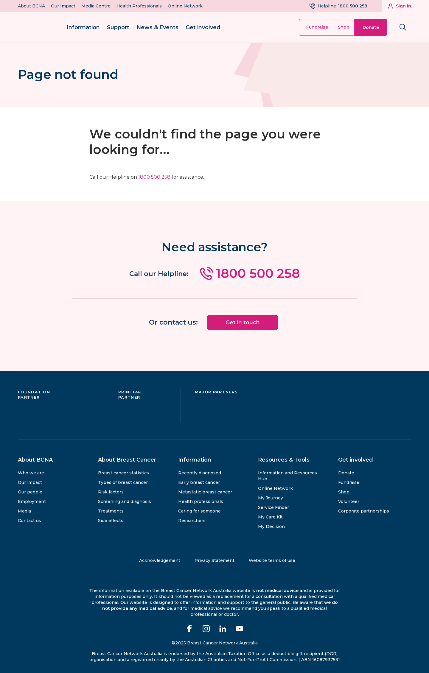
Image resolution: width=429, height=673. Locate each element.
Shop (343, 27)
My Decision (271, 526)
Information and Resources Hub (287, 476)
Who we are (31, 473)
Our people (30, 492)
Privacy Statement (214, 560)
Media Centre (96, 6)
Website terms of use (272, 560)
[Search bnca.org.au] (402, 27)
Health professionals (200, 501)
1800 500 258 (154, 177)
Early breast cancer (199, 482)
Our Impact (63, 6)
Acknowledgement (159, 560)
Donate (371, 27)
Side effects (110, 520)
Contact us (29, 520)
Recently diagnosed (199, 473)
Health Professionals (139, 6)
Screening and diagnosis (124, 501)
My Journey (270, 498)
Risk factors (111, 492)
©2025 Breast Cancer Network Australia (215, 643)
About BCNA (31, 6)
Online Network (185, 6)
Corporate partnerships (363, 511)
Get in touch (243, 322)
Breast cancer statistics (123, 473)
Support (118, 27)
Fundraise (317, 27)
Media (24, 511)
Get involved (203, 27)
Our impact (30, 482)
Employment (32, 501)
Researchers (192, 520)
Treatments (111, 511)
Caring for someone (199, 511)
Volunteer (348, 501)
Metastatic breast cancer (205, 492)
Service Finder (273, 507)
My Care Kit (270, 517)
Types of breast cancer (123, 482)
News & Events (157, 27)
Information (83, 27)
